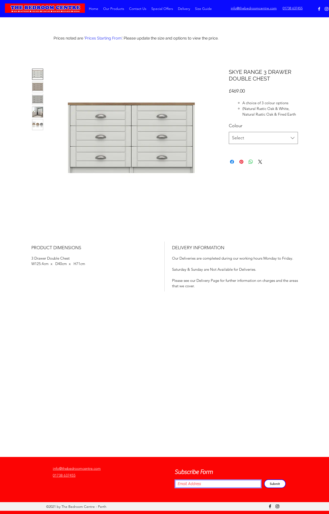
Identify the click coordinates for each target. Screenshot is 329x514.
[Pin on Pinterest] (241, 162)
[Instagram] (326, 8)
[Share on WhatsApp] (251, 162)
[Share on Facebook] (232, 162)
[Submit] (275, 483)
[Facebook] (319, 8)
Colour (235, 125)
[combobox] (263, 138)
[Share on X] (260, 162)
